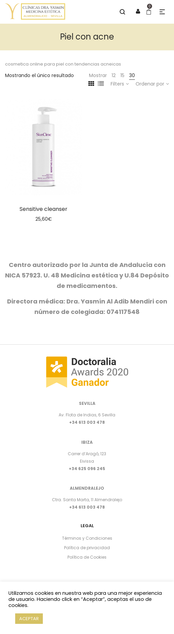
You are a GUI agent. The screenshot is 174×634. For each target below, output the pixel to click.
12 (114, 75)
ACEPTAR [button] (29, 618)
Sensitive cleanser (43, 209)
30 (132, 75)
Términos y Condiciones (87, 538)
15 (122, 75)
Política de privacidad (87, 548)
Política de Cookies (87, 557)
